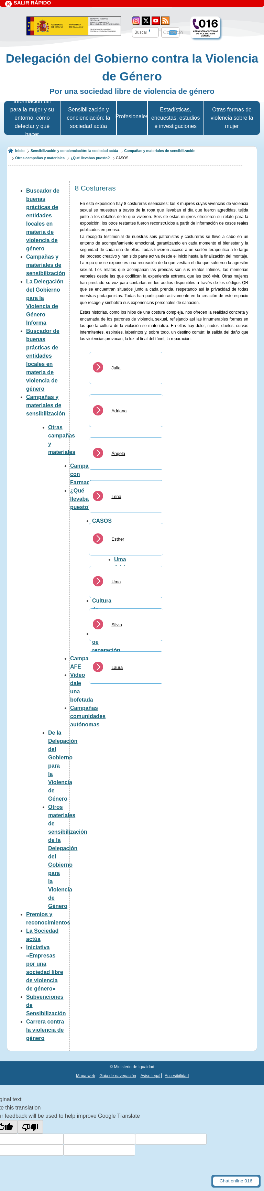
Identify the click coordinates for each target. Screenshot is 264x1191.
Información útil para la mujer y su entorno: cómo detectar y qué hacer (32, 117)
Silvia (116, 624)
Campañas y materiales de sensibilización (159, 151)
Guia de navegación (117, 1075)
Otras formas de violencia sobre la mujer (232, 118)
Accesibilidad (177, 1075)
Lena (116, 496)
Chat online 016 (236, 1180)
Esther (117, 539)
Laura (117, 667)
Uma (116, 581)
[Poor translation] (30, 1127)
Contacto (173, 32)
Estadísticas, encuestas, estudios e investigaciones (175, 118)
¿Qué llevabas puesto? (90, 158)
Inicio (19, 151)
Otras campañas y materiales (40, 158)
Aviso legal (151, 1075)
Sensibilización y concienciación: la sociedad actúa (88, 118)
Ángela (118, 453)
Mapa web (85, 1075)
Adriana (118, 410)
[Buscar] (148, 31)
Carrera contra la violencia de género (45, 1030)
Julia (115, 367)
